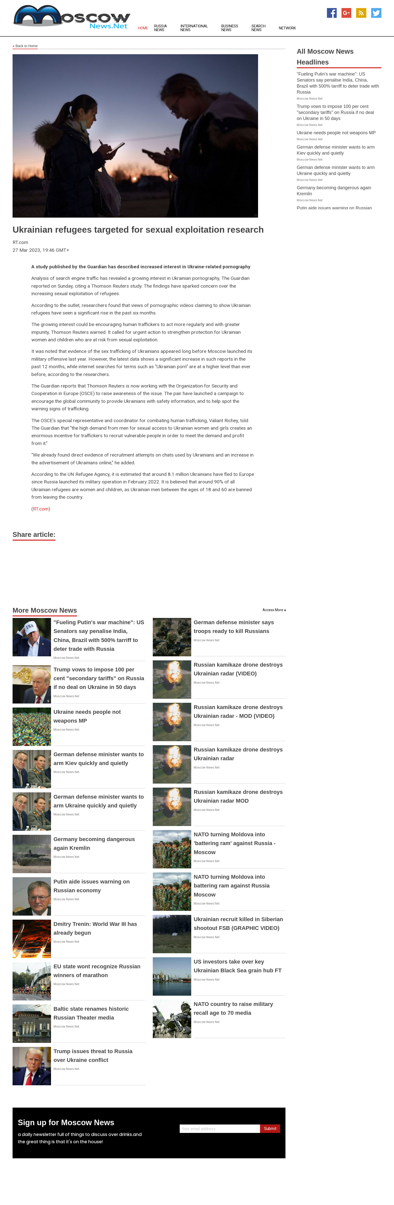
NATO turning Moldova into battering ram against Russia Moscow (232, 886)
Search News (259, 28)
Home (143, 28)
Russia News (160, 28)
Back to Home (25, 46)
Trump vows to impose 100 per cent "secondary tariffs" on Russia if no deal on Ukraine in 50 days (99, 678)
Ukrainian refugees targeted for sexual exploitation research (138, 229)
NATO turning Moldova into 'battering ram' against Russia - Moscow (235, 843)
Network (287, 28)
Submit (270, 1128)
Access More (273, 610)
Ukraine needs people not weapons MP (336, 132)
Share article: (34, 534)
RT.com (40, 509)
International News (194, 28)
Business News (229, 28)
